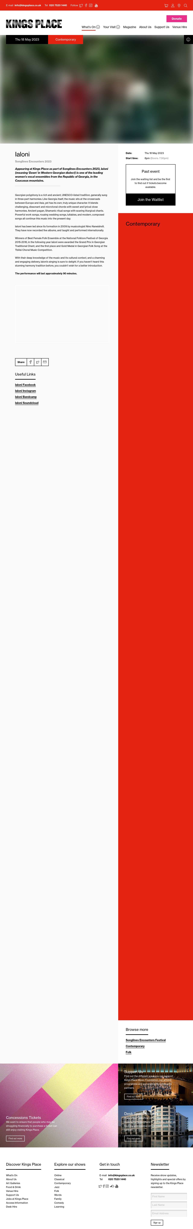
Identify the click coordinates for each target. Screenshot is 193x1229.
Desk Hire (11, 1206)
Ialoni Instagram (25, 391)
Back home (34, 23)
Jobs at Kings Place (17, 1198)
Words (58, 1194)
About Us (11, 1179)
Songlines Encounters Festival (146, 1040)
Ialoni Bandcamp (26, 397)
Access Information (17, 1202)
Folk (128, 1052)
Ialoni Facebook (25, 385)
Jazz (56, 1187)
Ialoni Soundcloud (26, 403)
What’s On (11, 1175)
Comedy (59, 1202)
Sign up (157, 1222)
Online (58, 1175)
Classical (59, 1179)
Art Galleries (13, 1183)
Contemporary (143, 223)
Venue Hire (12, 1191)
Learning (59, 1206)
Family (58, 1198)
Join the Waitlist (151, 199)
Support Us (12, 1194)
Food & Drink (13, 1187)
